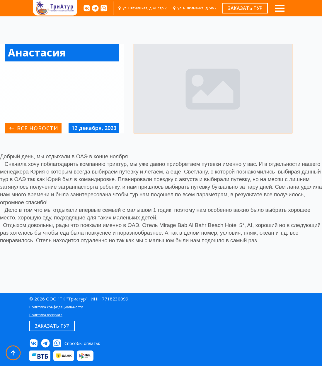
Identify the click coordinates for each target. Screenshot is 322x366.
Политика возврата (45, 315)
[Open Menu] (280, 8)
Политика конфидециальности (56, 307)
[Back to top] (13, 353)
